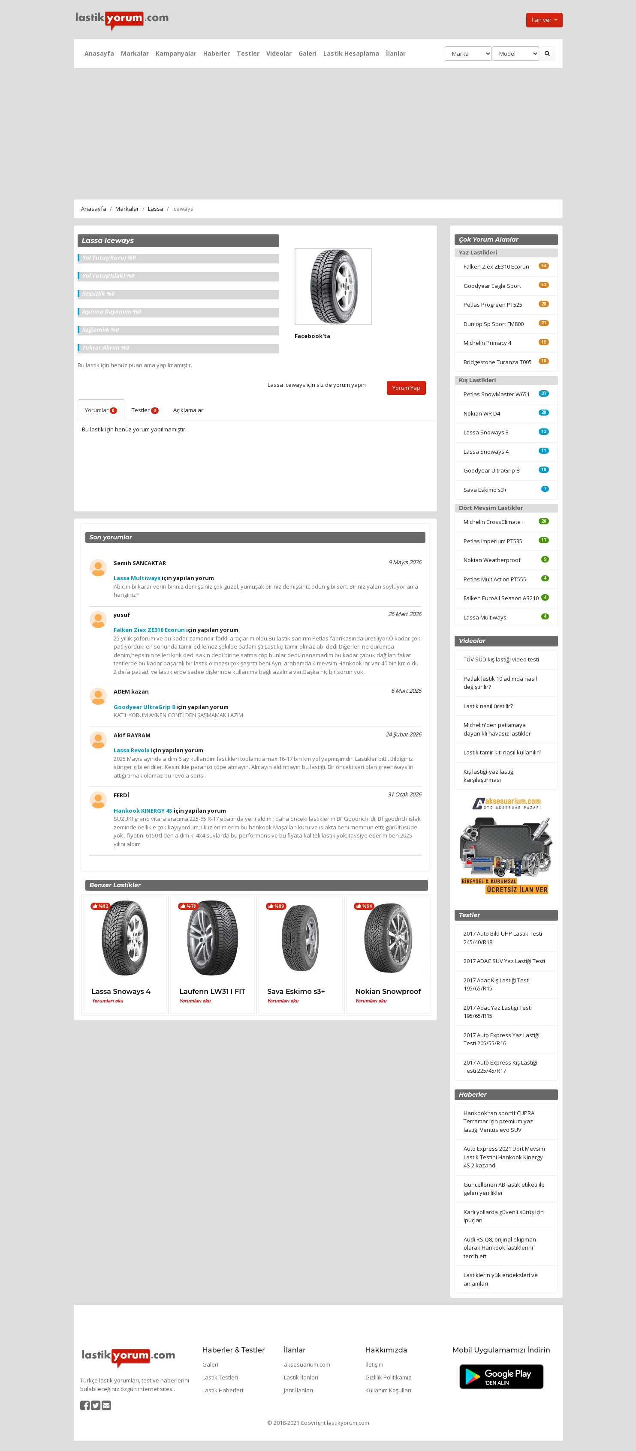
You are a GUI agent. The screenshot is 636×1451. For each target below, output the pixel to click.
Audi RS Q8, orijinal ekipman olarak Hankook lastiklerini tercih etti (500, 1248)
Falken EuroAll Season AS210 (501, 598)
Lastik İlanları (301, 1377)
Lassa (155, 208)
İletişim (374, 1364)
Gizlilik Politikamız (388, 1377)
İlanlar (396, 53)
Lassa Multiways (485, 617)
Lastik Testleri (220, 1377)
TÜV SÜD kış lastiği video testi (501, 659)
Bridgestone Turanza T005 (498, 362)
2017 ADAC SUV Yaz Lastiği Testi (504, 961)
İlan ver (542, 20)
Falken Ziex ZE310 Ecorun (496, 266)
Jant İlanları (298, 1390)
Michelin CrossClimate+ (494, 522)
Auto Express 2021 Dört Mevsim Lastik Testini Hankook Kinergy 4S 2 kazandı (504, 1157)
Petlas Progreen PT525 (493, 304)
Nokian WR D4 (482, 413)
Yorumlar (101, 410)
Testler (248, 53)
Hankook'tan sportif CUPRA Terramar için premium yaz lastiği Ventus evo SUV (499, 1121)
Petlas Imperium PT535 (493, 541)
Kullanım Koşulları (388, 1390)
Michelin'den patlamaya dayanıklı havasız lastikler (497, 729)
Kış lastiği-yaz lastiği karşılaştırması (489, 776)
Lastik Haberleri (222, 1390)
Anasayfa (99, 53)
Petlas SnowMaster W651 (497, 394)
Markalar (135, 53)
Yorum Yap (406, 388)
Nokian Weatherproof (492, 560)
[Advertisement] (318, 132)
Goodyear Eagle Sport (492, 286)
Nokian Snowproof (388, 991)
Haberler (216, 53)
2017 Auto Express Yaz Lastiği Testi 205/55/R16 (502, 1039)
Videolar (279, 53)
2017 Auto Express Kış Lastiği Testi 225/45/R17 (500, 1067)
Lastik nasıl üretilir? (488, 706)
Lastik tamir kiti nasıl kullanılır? (502, 752)
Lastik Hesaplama (351, 53)
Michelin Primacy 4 (487, 343)
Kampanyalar (176, 53)
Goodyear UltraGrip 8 (491, 470)
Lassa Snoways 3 (486, 432)
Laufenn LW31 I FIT (212, 991)
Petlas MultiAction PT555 (495, 579)
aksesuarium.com (307, 1364)
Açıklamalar (188, 410)
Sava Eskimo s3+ (296, 991)
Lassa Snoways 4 (121, 991)
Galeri (307, 53)
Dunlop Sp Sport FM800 (494, 324)
